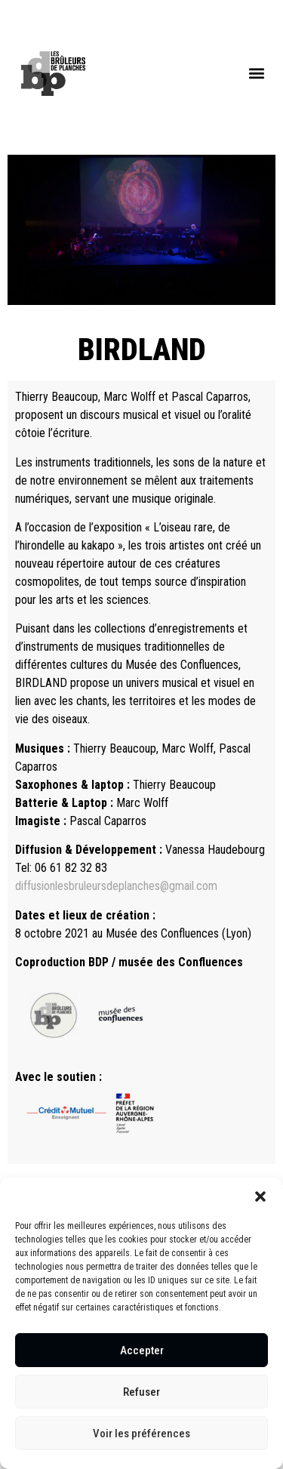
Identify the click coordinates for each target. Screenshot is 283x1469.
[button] (260, 1196)
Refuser (141, 1392)
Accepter (142, 1350)
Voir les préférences (141, 1433)
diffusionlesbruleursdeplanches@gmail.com (116, 886)
